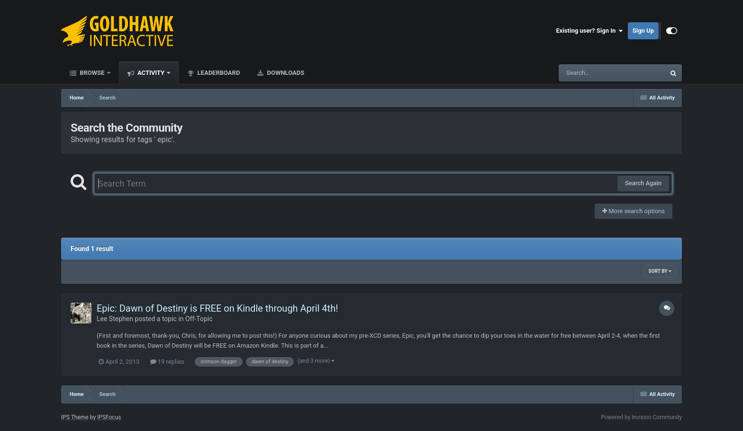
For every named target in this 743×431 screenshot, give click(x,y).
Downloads (284, 72)
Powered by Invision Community (641, 417)
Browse (92, 72)
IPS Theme (75, 417)
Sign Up (643, 30)
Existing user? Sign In (589, 30)
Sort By (660, 271)
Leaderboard (218, 72)
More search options (633, 211)
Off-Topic (199, 319)
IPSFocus (109, 417)
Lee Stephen (115, 319)
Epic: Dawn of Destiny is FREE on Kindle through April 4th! (217, 308)
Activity (151, 72)
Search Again (643, 183)
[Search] (588, 72)
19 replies (167, 361)
